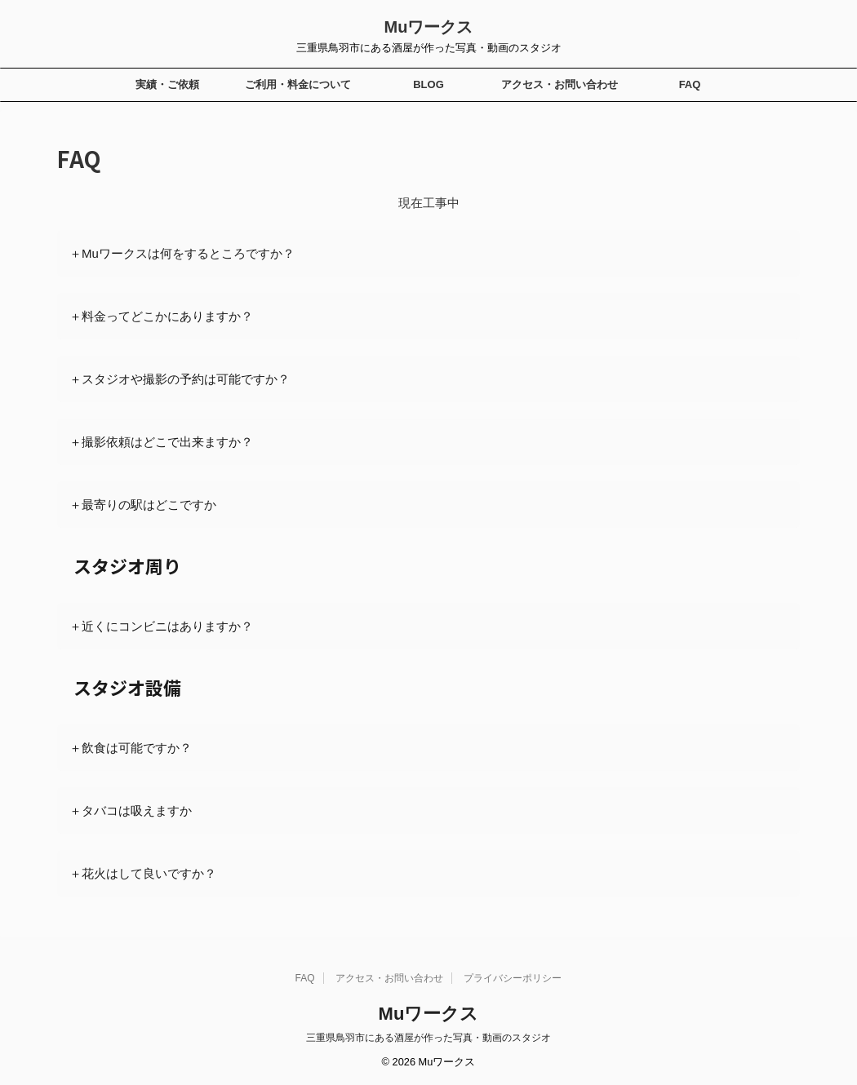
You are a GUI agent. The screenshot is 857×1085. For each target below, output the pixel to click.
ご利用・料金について (298, 84)
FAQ (690, 84)
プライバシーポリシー (513, 978)
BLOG (428, 84)
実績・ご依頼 (167, 84)
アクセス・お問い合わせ (559, 84)
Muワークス (428, 27)
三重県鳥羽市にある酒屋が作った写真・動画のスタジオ (428, 1037)
